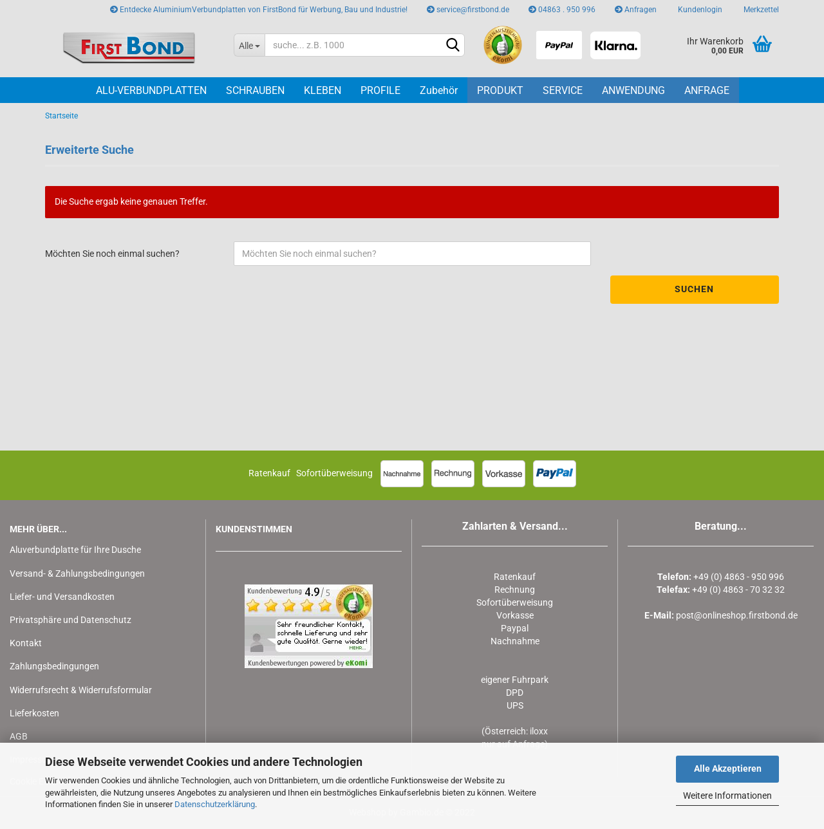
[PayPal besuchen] (559, 45)
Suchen (694, 289)
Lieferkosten (34, 713)
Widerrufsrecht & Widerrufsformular (81, 690)
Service (563, 90)
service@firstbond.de (468, 9)
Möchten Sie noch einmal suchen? (112, 253)
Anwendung (633, 90)
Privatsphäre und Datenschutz (70, 620)
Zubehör (439, 90)
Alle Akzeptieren (728, 768)
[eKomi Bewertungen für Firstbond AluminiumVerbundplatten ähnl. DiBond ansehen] (503, 45)
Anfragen (636, 9)
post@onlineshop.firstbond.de (737, 615)
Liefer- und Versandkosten (62, 596)
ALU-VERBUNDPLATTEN (151, 90)
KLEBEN (322, 90)
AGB (19, 736)
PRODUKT (500, 90)
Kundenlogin (699, 9)
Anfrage (706, 90)
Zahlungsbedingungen (54, 666)
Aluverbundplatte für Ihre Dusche (75, 550)
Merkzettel (760, 9)
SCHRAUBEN (255, 90)
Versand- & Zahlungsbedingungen (77, 573)
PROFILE (380, 90)
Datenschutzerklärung (214, 804)
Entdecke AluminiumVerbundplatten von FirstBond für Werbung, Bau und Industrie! (258, 9)
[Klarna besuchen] (615, 45)
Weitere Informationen (727, 795)
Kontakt (26, 643)
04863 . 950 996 (562, 9)
